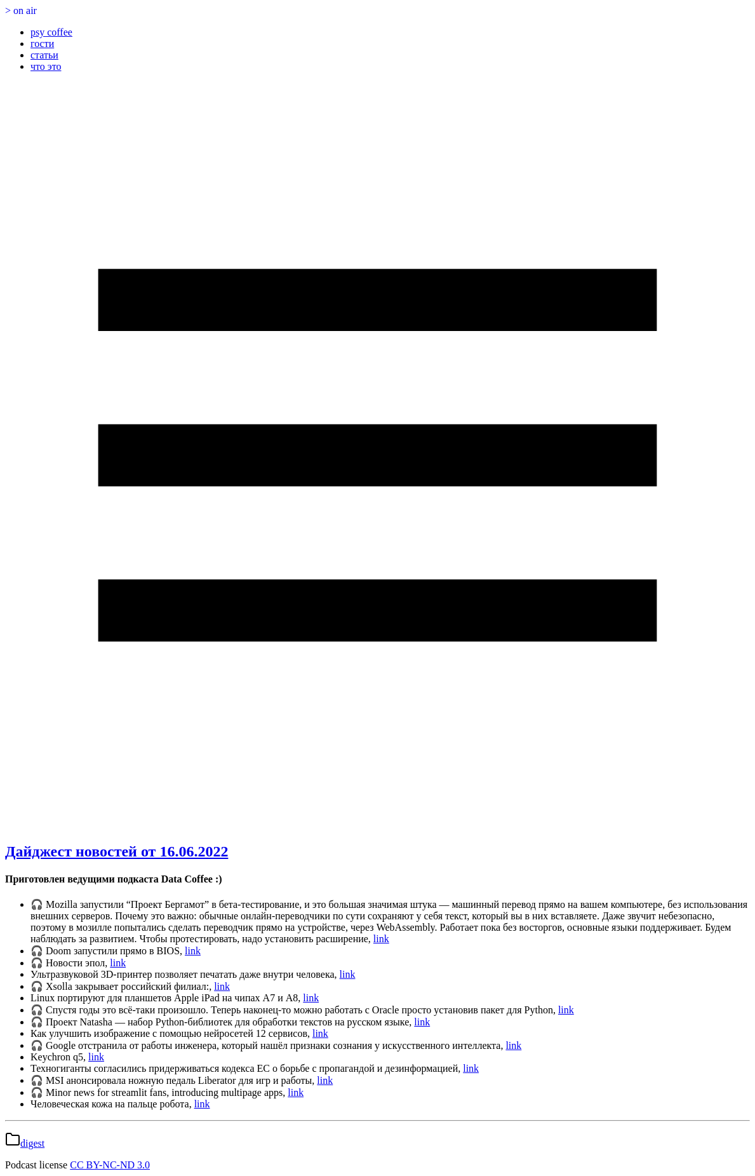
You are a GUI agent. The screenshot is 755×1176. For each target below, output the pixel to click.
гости (42, 43)
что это (45, 66)
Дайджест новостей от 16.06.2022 (116, 851)
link (381, 938)
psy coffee (51, 32)
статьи (44, 55)
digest (32, 1143)
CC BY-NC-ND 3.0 (110, 1164)
